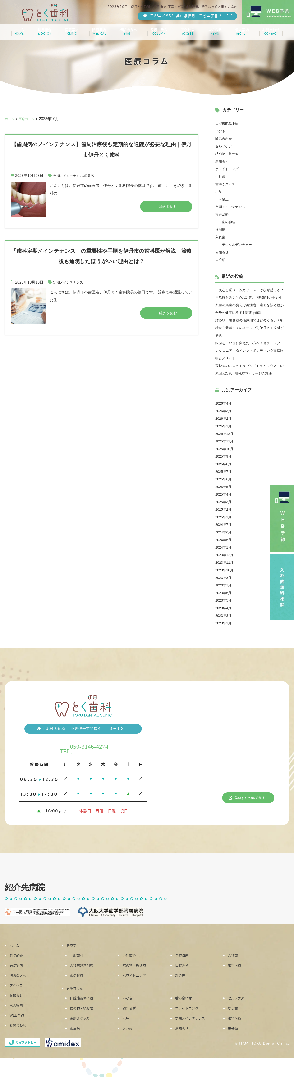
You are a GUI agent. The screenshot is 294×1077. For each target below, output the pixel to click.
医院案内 (72, 33)
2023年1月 (224, 638)
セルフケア (224, 146)
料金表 (183, 992)
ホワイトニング (228, 169)
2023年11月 (225, 578)
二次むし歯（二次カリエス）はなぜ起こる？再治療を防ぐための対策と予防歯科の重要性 (249, 297)
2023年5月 (224, 615)
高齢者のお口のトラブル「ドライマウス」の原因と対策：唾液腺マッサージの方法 (249, 380)
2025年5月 (224, 502)
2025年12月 (225, 449)
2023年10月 (225, 585)
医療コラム (157, 33)
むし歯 (221, 176)
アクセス (186, 33)
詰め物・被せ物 (228, 154)
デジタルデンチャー (240, 245)
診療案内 (99, 33)
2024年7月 (224, 540)
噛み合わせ (224, 138)
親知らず (222, 161)
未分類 (221, 260)
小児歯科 (132, 971)
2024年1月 (224, 562)
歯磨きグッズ (226, 184)
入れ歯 (221, 237)
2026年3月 (224, 426)
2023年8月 (224, 593)
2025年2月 (224, 525)
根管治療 (222, 214)
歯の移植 (80, 992)
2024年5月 (224, 555)
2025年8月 (224, 479)
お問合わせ (267, 33)
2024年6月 (224, 547)
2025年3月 (224, 517)
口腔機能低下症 (228, 123)
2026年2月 (224, 434)
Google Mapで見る (250, 813)
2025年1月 (224, 532)
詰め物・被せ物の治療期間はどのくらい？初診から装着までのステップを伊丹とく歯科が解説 (249, 335)
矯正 (226, 199)
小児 (219, 191)
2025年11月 (225, 456)
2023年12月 (225, 570)
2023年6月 (224, 608)
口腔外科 (185, 981)
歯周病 (94, 176)
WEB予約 (20, 1030)
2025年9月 (224, 471)
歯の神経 (230, 222)
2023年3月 (224, 631)
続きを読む (168, 206)
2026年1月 (224, 441)
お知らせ (212, 33)
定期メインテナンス (70, 176)
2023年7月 (224, 600)
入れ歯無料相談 (85, 981)
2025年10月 (225, 464)
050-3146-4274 (91, 760)
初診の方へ (127, 33)
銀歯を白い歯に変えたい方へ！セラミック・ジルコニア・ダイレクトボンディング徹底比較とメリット (249, 358)
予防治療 (185, 971)
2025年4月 (224, 509)
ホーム (22, 33)
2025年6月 (224, 494)
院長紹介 (46, 33)
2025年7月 (224, 487)
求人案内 (238, 33)
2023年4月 (224, 623)
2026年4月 (224, 418)
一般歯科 (80, 971)
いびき (221, 131)
